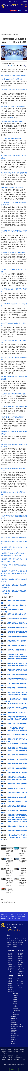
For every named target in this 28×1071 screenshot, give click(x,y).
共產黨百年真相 (15, 1022)
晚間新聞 (10, 958)
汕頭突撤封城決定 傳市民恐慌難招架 (12, 121)
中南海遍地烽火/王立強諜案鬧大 (17, 835)
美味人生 (15, 1003)
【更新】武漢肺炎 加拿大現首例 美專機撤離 (14, 406)
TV (19, 10)
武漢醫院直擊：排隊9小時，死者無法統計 (13, 252)
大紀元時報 (17, 1056)
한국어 (19, 918)
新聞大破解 (20, 962)
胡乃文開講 (20, 981)
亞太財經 (10, 971)
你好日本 (15, 997)
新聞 (8, 935)
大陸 (10, 34)
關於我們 (10, 1049)
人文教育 (10, 976)
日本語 (14, 918)
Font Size (21, 65)
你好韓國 (15, 999)
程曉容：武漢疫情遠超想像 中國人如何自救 (14, 537)
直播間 (15, 927)
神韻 (10, 1)
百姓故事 (13, 1037)
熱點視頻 (15, 942)
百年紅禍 (13, 1032)
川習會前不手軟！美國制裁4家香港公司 (23, 860)
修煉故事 (13, 1041)
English (23, 916)
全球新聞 (10, 953)
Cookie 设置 (14, 1069)
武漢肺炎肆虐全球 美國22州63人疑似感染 (13, 394)
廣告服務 (16, 1051)
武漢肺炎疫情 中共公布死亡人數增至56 (12, 417)
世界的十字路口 (22, 968)
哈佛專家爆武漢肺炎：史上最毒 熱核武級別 (14, 173)
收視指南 (16, 1049)
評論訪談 (21, 950)
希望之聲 (10, 1057)
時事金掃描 (20, 956)
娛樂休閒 (15, 993)
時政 (14, 34)
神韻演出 (9, 946)
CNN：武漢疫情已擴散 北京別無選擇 (12, 187)
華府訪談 (10, 964)
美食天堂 (15, 1001)
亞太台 (12, 916)
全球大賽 (15, 946)
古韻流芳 (10, 981)
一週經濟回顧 (11, 966)
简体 (26, 1)
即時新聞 (20, 942)
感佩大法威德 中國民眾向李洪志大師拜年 (13, 75)
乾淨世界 (4, 1057)
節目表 (9, 927)
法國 (4, 916)
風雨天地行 (13, 1033)
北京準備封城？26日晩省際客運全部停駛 (13, 106)
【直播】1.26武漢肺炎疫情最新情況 (11, 79)
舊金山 (8, 916)
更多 (24, 1059)
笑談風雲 (10, 980)
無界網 (13, 1059)
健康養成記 (20, 983)
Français (3, 918)
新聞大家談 (20, 953)
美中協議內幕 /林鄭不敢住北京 (16, 777)
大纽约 (8, 914)
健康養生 (20, 976)
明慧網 (3, 1059)
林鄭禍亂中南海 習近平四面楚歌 (17, 815)
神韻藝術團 (10, 1056)
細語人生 (20, 973)
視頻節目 (21, 924)
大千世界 (15, 1006)
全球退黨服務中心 (18, 1057)
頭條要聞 (9, 942)
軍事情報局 (20, 964)
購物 (18, 930)
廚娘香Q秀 (15, 1008)
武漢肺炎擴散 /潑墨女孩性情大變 (17, 692)
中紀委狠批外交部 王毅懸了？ (16, 654)
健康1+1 (19, 978)
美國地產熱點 (11, 991)
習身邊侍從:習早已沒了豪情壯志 (17, 656)
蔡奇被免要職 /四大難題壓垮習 (16, 717)
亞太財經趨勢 (11, 970)
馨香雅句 (10, 983)
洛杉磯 (16, 914)
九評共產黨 (13, 1028)
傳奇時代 (13, 1020)
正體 (23, 1)
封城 (11, 118)
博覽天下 (15, 944)
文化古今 (10, 989)
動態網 (8, 1059)
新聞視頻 (11, 950)
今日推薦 (9, 944)
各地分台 (18, 1)
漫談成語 (10, 985)
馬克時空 (20, 970)
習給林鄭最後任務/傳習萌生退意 (17, 748)
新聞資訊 (6, 34)
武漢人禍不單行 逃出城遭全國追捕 (11, 138)
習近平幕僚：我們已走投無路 (16, 817)
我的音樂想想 (16, 1014)
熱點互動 (20, 955)
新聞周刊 (10, 962)
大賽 (14, 1)
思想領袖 (20, 960)
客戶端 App (4, 1053)
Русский (9, 918)
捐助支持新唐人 (12, 930)
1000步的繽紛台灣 (16, 1011)
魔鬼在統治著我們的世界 (17, 1026)
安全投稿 (10, 1051)
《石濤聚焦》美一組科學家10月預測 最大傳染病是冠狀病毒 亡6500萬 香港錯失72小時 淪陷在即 (14, 573)
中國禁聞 (10, 956)
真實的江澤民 (14, 1030)
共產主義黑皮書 (15, 1035)
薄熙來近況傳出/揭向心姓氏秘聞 (17, 819)
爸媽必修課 (10, 987)
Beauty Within (16, 1005)
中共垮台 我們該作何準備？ (15, 728)
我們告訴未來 (14, 1018)
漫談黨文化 (13, 1039)
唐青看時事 (20, 966)
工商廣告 (13, 1043)
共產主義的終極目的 (16, 1024)
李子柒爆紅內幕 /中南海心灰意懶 (17, 663)
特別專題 (14, 1016)
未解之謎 (10, 978)
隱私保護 (22, 1049)
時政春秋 (20, 958)
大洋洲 (21, 914)
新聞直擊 (10, 960)
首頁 (2, 34)
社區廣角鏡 (11, 968)
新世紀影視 (19, 1059)
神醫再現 (19, 985)
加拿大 (12, 914)
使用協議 (4, 1051)
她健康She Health (21, 980)
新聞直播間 (13, 10)
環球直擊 (10, 955)
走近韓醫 (19, 987)
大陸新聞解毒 (21, 971)
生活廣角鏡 (15, 995)
